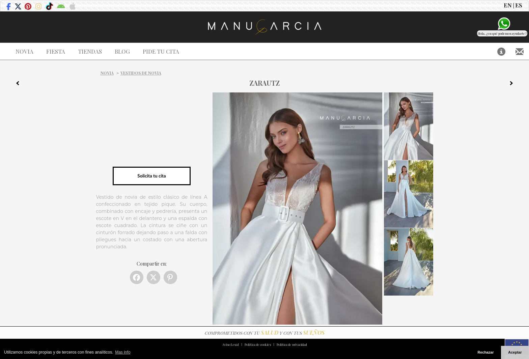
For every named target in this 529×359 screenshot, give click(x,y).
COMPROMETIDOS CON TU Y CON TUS (265, 333)
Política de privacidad (292, 344)
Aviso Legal (230, 344)
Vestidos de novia (140, 73)
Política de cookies (258, 344)
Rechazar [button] (485, 352)
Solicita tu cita (151, 175)
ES (518, 5)
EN (508, 5)
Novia (107, 73)
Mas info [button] (122, 352)
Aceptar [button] (515, 352)
